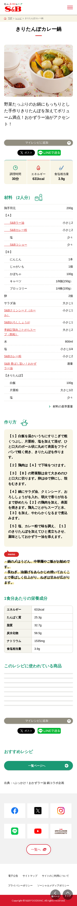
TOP (10, 18)
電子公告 (13, 875)
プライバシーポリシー (20, 885)
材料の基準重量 (63, 406)
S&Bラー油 (14, 222)
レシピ (18, 18)
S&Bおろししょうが (17, 322)
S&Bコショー (15, 244)
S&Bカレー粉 (15, 230)
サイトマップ (30, 875)
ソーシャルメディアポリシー (53, 885)
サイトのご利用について (55, 875)
